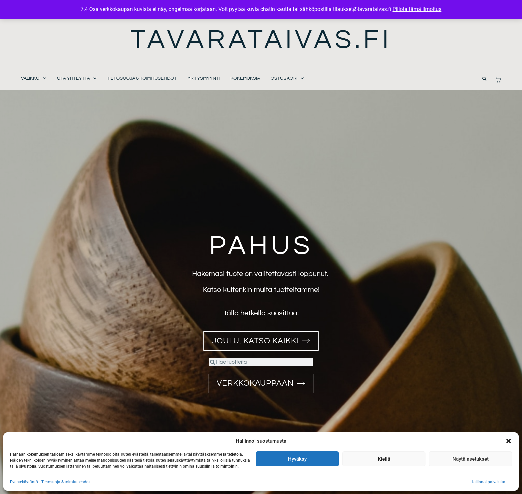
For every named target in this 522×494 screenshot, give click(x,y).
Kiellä (384, 459)
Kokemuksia (245, 78)
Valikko (33, 78)
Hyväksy (297, 459)
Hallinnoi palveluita (487, 482)
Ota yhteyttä (77, 78)
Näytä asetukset (470, 459)
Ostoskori (287, 78)
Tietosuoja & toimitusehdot (65, 482)
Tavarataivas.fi (261, 40)
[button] (508, 441)
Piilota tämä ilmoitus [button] (416, 9)
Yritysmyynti (203, 78)
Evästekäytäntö (24, 482)
